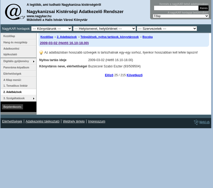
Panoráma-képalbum (16, 67)
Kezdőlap (46, 36)
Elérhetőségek (12, 73)
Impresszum (96, 121)
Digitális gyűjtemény (16, 61)
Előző (109, 75)
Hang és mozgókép (15, 42)
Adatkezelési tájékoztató (11, 51)
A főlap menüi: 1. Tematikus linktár (15, 83)
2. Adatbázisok (67, 36)
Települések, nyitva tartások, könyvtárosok (109, 36)
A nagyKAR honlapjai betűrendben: (188, 12)
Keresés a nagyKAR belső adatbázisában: (184, 4)
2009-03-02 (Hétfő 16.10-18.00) (64, 43)
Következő (135, 75)
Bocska (148, 36)
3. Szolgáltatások (14, 98)
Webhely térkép (74, 121)
